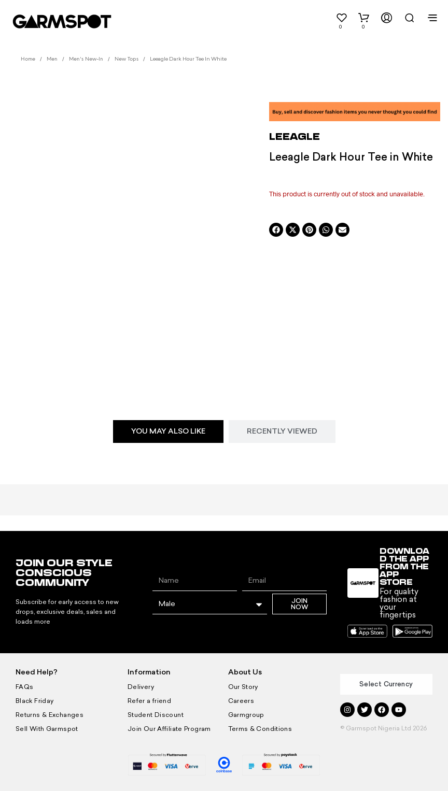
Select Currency (386, 684)
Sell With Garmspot (45, 728)
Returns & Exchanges (48, 714)
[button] (329, 21)
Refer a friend (148, 700)
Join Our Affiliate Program (167, 728)
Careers (240, 700)
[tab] (168, 431)
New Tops (126, 59)
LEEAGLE (294, 136)
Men (52, 59)
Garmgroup (245, 714)
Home (28, 59)
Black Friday (33, 700)
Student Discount (154, 714)
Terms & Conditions (258, 728)
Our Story (242, 687)
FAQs (24, 687)
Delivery (140, 687)
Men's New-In (86, 59)
